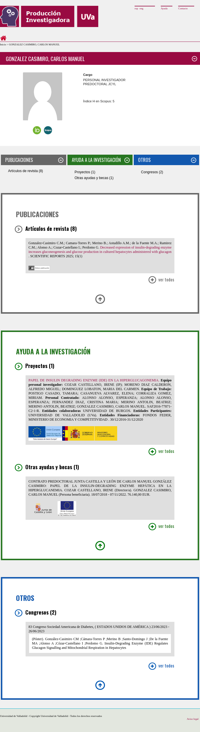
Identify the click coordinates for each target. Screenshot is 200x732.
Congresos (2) (152, 172)
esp (136, 8)
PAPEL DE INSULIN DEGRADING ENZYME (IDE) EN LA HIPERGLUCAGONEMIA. (94, 380)
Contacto (183, 8)
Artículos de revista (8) (25, 171)
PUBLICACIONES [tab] (34, 159)
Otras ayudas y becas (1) (93, 178)
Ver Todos (161, 280)
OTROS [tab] (167, 159)
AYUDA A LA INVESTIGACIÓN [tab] (101, 159)
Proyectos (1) (84, 172)
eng (141, 8)
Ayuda (164, 8)
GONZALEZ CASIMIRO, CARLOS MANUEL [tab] (101, 58)
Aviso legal (193, 718)
